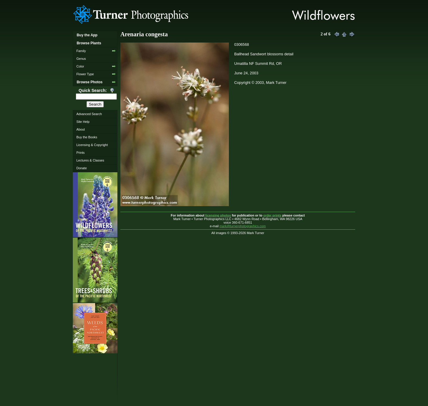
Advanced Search (89, 114)
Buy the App (87, 35)
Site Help (82, 121)
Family (81, 51)
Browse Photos (90, 82)
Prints (80, 152)
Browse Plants (89, 43)
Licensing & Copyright (92, 145)
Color (80, 66)
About (80, 129)
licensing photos (218, 215)
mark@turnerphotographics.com (243, 226)
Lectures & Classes (90, 160)
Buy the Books (86, 137)
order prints (272, 215)
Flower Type (85, 74)
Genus (81, 58)
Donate (81, 168)
